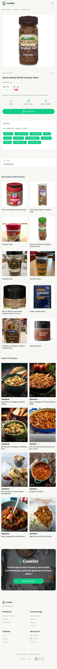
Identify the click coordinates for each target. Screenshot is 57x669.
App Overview (34, 616)
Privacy (22, 659)
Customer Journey (8, 616)
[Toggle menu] (52, 3)
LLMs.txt (15, 659)
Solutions (5, 619)
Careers (5, 639)
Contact (5, 642)
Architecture (6, 622)
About (4, 636)
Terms (30, 659)
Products (33, 619)
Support (33, 626)
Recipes (32, 622)
